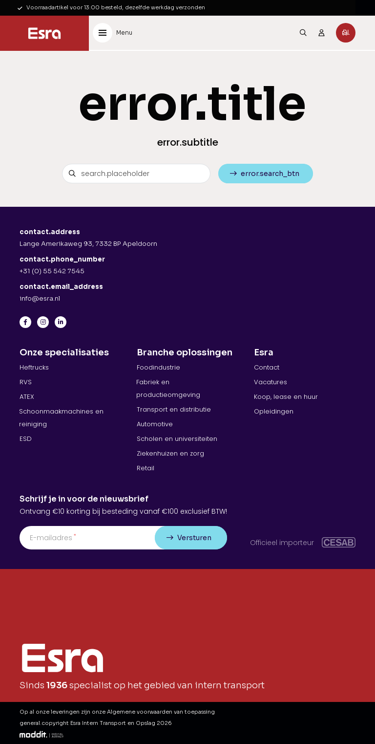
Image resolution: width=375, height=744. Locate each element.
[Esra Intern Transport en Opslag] (44, 33)
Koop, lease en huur (286, 396)
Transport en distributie (174, 409)
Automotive (155, 424)
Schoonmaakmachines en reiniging (61, 418)
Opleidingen (273, 411)
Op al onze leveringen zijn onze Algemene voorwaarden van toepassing (117, 711)
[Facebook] (25, 322)
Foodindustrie (158, 367)
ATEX (27, 396)
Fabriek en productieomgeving (168, 388)
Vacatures (270, 382)
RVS (26, 382)
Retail (145, 468)
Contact (266, 367)
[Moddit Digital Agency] (41, 734)
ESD (26, 438)
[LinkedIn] (60, 322)
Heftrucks (34, 367)
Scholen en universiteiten (177, 438)
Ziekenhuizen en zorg (170, 453)
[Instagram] (43, 322)
